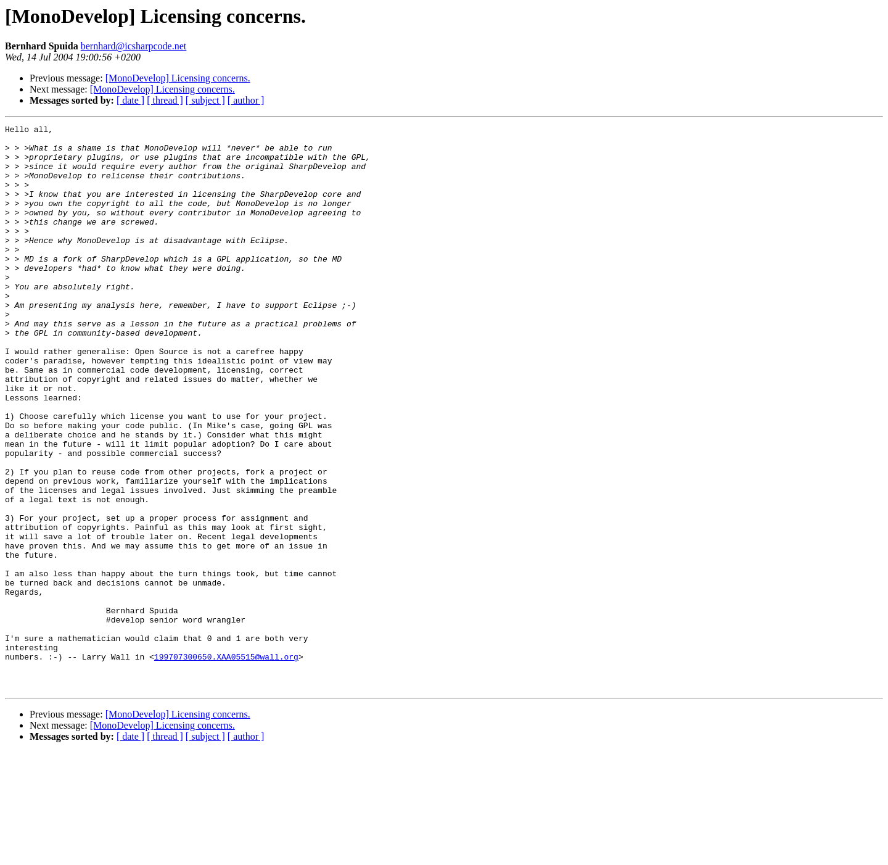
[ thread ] (165, 100)
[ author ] (246, 100)
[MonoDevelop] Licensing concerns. (177, 78)
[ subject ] (205, 100)
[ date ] (130, 100)
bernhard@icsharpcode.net (134, 46)
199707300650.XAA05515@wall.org (226, 763)
